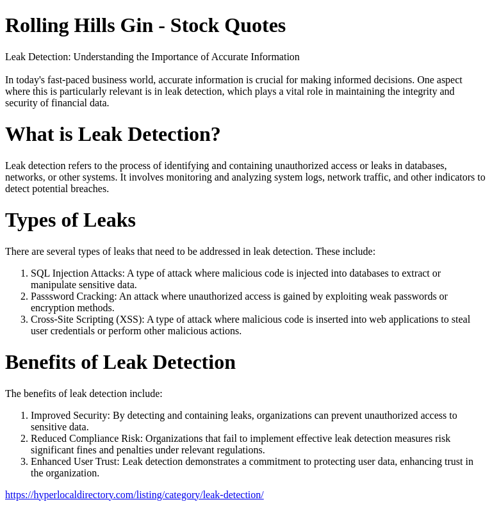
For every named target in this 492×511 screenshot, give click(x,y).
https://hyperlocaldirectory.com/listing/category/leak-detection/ (134, 494)
